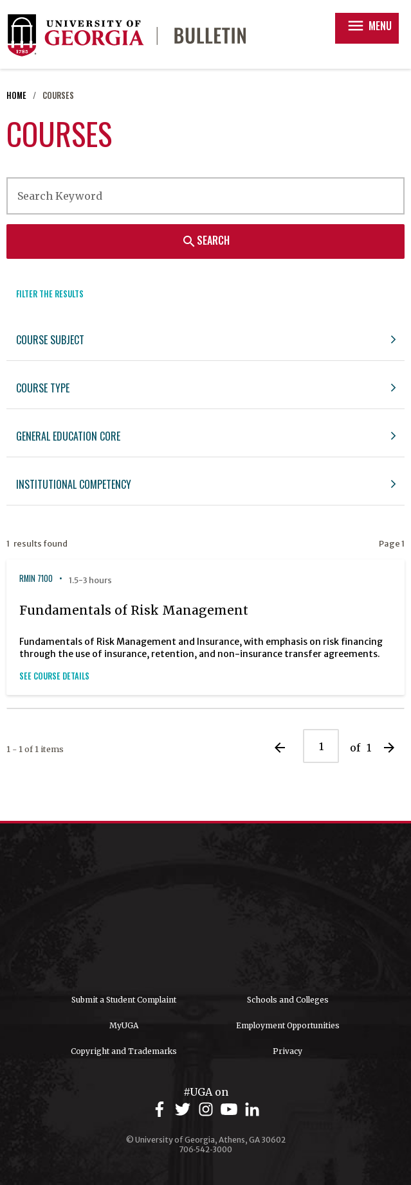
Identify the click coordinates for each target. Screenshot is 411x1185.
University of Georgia (206, 908)
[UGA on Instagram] (207, 1109)
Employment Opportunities (288, 1025)
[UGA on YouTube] (230, 1109)
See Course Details (54, 676)
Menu (369, 25)
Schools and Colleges (288, 1000)
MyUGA (123, 1025)
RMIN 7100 (36, 578)
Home (16, 95)
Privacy (287, 1051)
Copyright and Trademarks (124, 1051)
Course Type (42, 388)
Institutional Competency (73, 484)
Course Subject (50, 339)
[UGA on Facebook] (161, 1109)
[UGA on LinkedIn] (252, 1109)
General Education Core (68, 436)
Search (205, 240)
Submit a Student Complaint (123, 1000)
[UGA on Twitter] (184, 1109)
